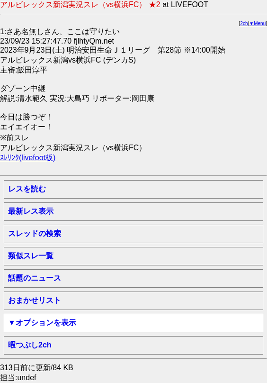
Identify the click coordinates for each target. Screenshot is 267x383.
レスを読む (27, 189)
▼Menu (257, 23)
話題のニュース (34, 278)
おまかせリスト (34, 300)
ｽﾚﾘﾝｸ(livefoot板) (27, 158)
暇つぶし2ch (30, 345)
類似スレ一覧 (30, 256)
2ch (244, 23)
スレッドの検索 (34, 233)
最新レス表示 (30, 211)
